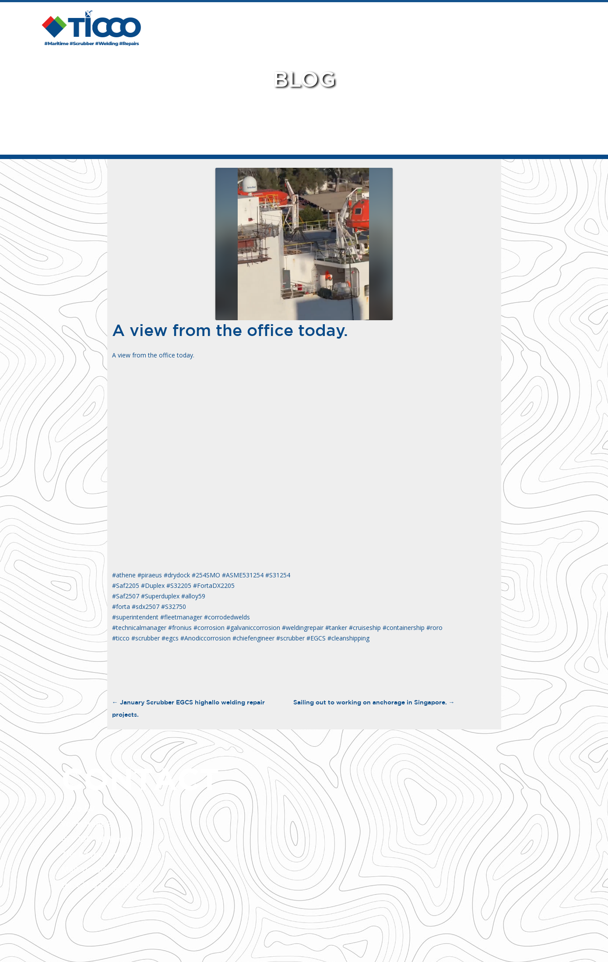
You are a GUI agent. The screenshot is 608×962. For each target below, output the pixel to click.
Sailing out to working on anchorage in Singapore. (374, 702)
